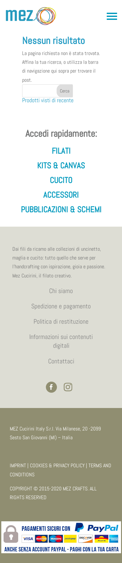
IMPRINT (18, 465)
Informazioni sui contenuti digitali (61, 341)
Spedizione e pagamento (61, 306)
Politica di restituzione (61, 321)
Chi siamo (61, 291)
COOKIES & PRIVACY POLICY (57, 465)
